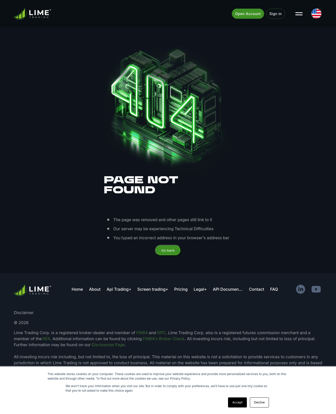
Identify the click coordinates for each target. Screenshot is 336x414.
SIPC (161, 332)
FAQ (274, 289)
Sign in (275, 14)
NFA (46, 338)
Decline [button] (259, 402)
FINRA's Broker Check (164, 338)
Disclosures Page (108, 344)
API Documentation (228, 289)
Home (77, 289)
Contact (256, 289)
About (94, 289)
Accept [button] (237, 402)
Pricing (181, 289)
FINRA (142, 332)
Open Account (248, 14)
